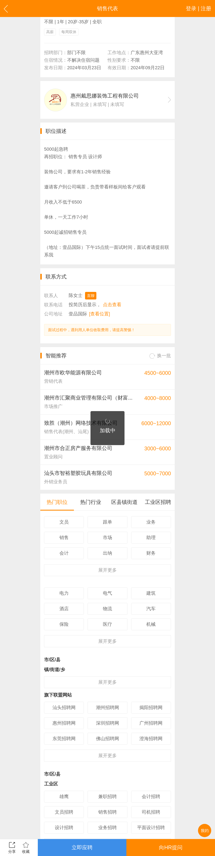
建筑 (151, 593)
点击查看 (112, 304)
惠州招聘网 (64, 723)
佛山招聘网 (107, 738)
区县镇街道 (124, 502)
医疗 (107, 624)
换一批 (160, 356)
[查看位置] (99, 313)
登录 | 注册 (198, 8)
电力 (64, 593)
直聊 (90, 296)
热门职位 (57, 502)
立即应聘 (82, 847)
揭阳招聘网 (151, 707)
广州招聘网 (151, 723)
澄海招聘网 (151, 738)
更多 (107, 570)
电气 (107, 593)
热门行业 (90, 502)
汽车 (151, 608)
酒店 (64, 608)
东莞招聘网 (64, 738)
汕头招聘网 (64, 707)
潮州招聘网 (107, 707)
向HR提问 (170, 847)
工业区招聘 (158, 502)
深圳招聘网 (107, 723)
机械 (151, 624)
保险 (64, 624)
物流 (107, 608)
